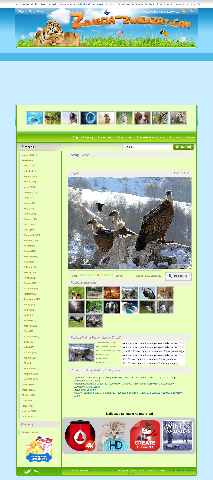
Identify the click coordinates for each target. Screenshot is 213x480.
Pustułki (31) (30, 320)
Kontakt (181, 470)
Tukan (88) (29, 262)
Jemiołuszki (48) (32, 299)
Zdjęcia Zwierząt (83, 137)
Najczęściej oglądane (150, 137)
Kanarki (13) (30, 358)
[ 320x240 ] (99, 393)
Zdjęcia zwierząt (30, 432)
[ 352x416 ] (88, 393)
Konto (190, 137)
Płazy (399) (27, 406)
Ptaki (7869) (27, 160)
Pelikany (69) (30, 267)
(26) (28, 331)
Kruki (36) (28, 315)
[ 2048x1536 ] (93, 380)
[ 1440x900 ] (127, 383)
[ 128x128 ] (155, 393)
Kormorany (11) (31, 368)
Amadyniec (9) (31, 374)
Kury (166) (29, 208)
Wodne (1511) (28, 390)
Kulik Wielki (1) (31, 379)
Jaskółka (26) (30, 326)
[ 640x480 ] (93, 377)
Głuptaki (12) (30, 363)
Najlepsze (104, 137)
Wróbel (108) (30, 246)
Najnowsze (124, 137)
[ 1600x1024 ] (140, 383)
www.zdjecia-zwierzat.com (102, 470)
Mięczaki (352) (29, 411)
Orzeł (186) (29, 198)
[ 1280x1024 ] (154, 377)
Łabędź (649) (30, 171)
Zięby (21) (28, 342)
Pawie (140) (29, 230)
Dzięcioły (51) (30, 294)
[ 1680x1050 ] (154, 383)
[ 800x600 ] (116, 377)
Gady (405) (27, 400)
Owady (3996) (28, 384)
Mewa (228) (29, 187)
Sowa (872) (29, 166)
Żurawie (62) (30, 283)
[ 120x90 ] (167, 393)
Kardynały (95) (31, 256)
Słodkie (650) (28, 395)
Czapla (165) (30, 214)
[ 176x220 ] (122, 393)
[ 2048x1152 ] (93, 386)
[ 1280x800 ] (114, 383)
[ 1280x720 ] (102, 383)
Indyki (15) (29, 347)
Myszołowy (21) (31, 336)
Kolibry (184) (30, 203)
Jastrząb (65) (30, 272)
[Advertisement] (106, 76)
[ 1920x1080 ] (168, 383)
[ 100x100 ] (177, 393)
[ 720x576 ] (104, 377)
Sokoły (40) (29, 304)
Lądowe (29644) (29, 155)
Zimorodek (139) (32, 235)
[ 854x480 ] (91, 389)
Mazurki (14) (30, 352)
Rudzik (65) (29, 278)
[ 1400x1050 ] (168, 377)
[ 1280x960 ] (140, 377)
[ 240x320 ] (110, 393)
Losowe (175, 137)
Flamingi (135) (31, 240)
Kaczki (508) (30, 182)
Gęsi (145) (29, 224)
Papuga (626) (30, 176)
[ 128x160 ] (144, 393)
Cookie (171, 470)
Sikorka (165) (30, 219)
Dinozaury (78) (29, 416)
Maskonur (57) (31, 288)
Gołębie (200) (30, 192)
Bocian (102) (30, 251)
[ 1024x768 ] (128, 377)
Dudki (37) (29, 310)
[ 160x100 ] (133, 393)
